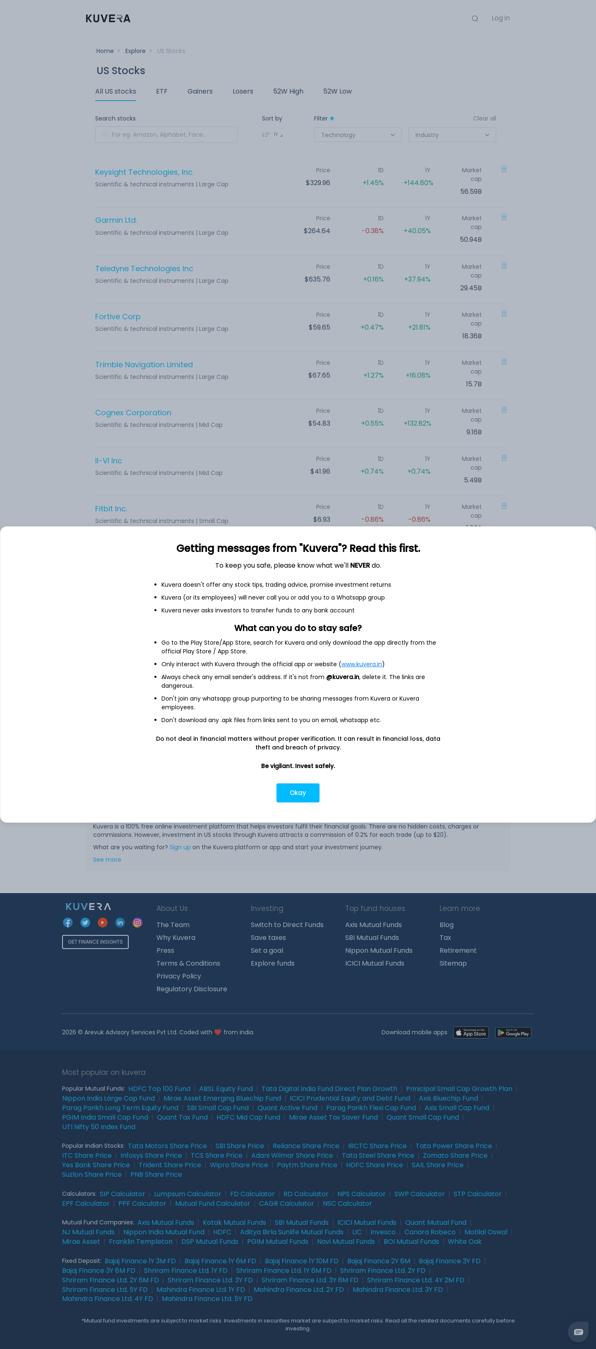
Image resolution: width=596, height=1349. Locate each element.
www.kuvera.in (361, 664)
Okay (298, 792)
